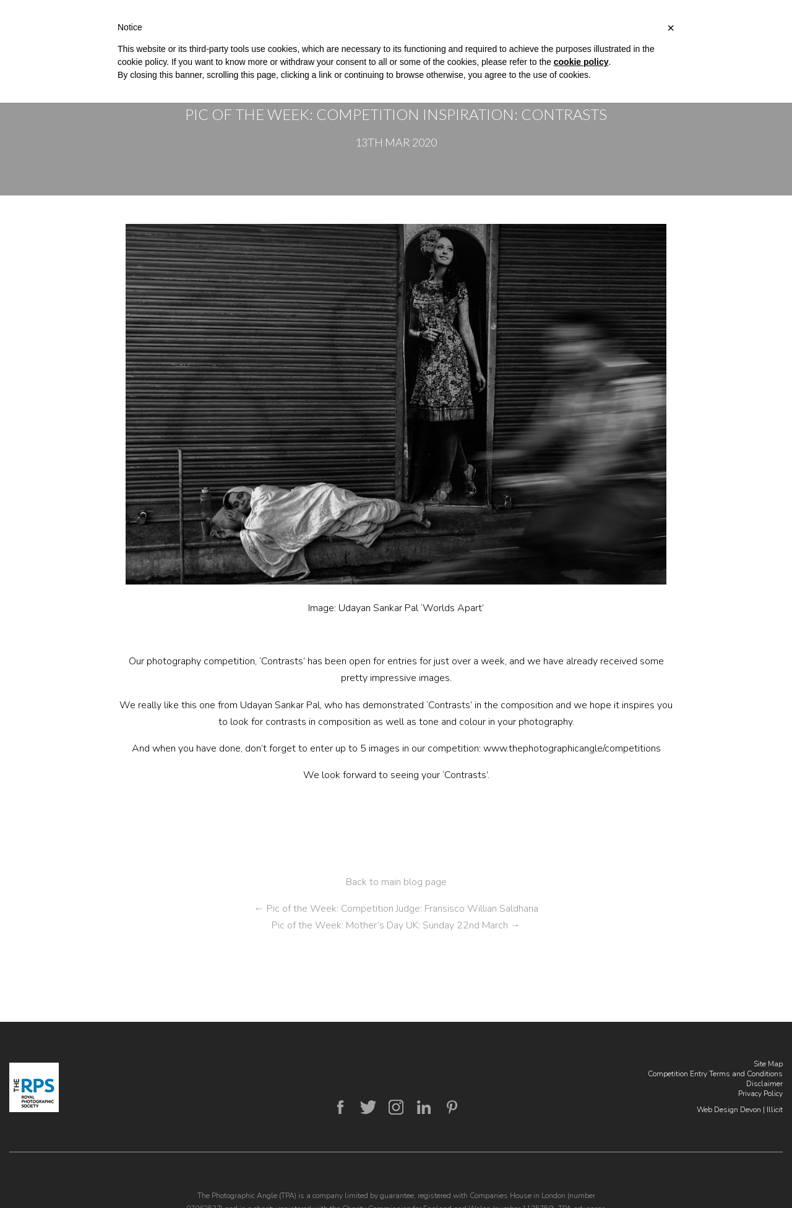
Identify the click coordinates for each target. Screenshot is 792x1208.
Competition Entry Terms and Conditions (715, 1074)
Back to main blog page (396, 882)
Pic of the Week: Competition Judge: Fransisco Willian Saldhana (396, 908)
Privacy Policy (760, 1094)
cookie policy (581, 62)
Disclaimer (764, 1084)
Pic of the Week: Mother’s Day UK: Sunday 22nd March (396, 925)
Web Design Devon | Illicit (740, 1110)
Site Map (768, 1064)
